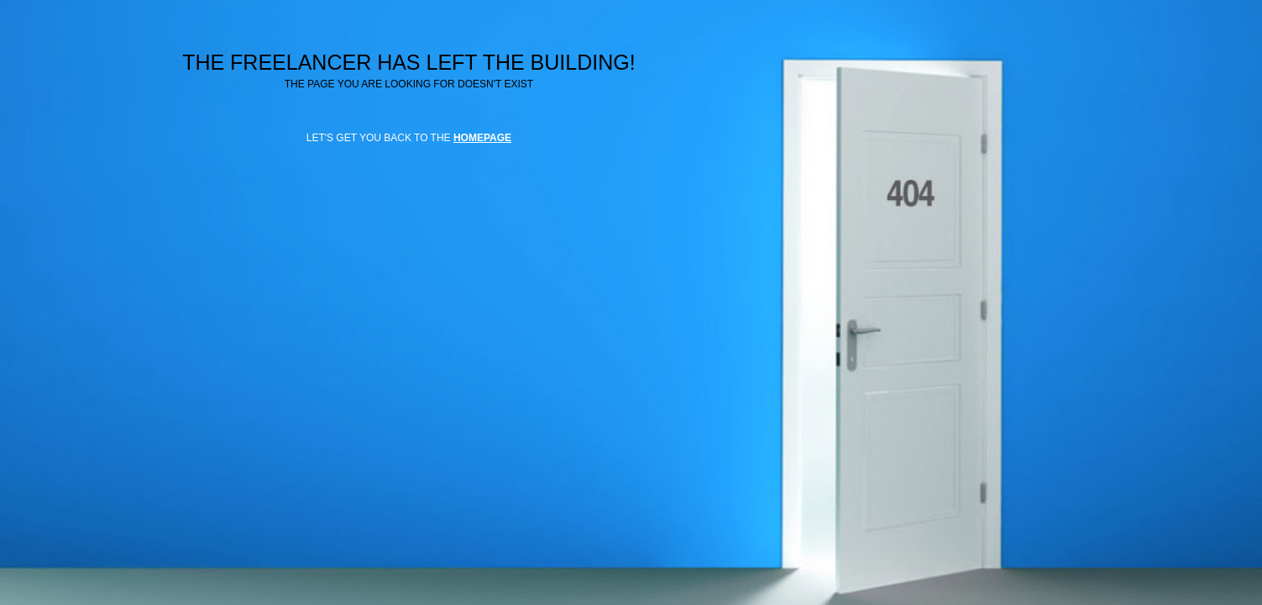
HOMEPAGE (482, 138)
